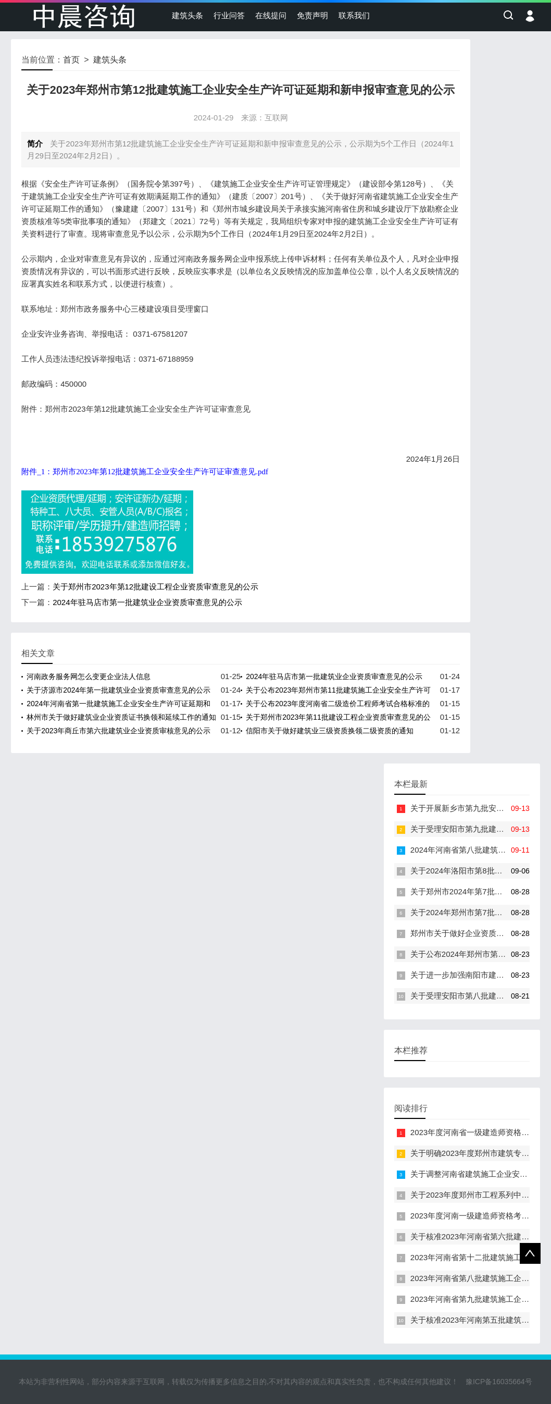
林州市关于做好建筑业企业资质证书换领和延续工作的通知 (121, 717)
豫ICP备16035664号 (499, 1381)
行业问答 (229, 15)
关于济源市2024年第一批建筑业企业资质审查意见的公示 (118, 690)
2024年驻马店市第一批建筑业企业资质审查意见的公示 (147, 602)
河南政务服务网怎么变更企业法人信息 (89, 676)
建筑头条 (187, 15)
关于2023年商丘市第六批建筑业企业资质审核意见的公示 (118, 730)
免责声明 (312, 15)
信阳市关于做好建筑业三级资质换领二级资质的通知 (330, 730)
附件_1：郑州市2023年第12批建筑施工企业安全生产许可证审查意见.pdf (144, 471)
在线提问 (270, 15)
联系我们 (354, 15)
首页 (71, 59)
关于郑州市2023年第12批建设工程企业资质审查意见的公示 (155, 586)
